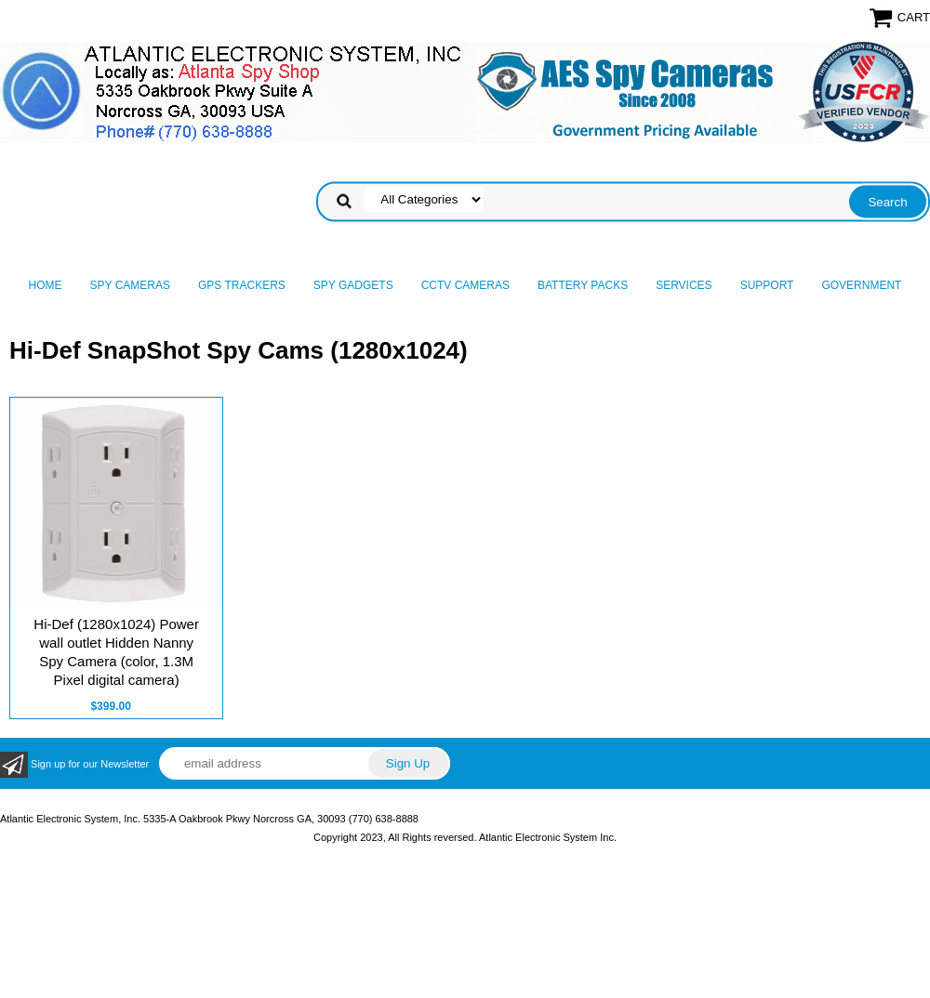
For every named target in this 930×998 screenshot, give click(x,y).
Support (767, 285)
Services (683, 285)
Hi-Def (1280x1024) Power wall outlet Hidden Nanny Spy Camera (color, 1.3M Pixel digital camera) (116, 652)
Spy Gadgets (353, 285)
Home (45, 285)
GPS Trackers (242, 285)
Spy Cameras (130, 285)
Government (861, 285)
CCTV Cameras (465, 285)
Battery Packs (583, 285)
